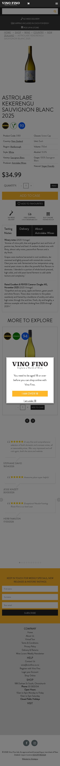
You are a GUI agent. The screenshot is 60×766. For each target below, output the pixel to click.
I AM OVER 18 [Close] (30, 394)
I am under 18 (30, 401)
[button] (29, 3)
